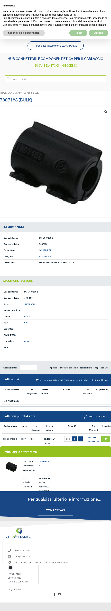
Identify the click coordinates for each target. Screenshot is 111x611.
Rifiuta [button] (78, 25)
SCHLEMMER (45, 250)
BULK (27, 341)
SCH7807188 (45, 461)
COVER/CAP (14, 92)
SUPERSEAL (29, 304)
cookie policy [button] (69, 7)
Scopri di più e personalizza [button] (23, 25)
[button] (106, 112)
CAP (26, 322)
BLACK (27, 316)
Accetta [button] (98, 25)
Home (3, 92)
